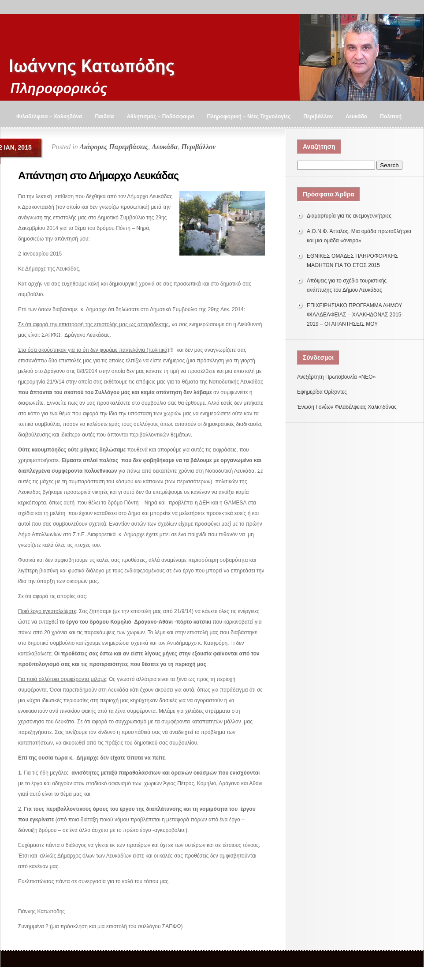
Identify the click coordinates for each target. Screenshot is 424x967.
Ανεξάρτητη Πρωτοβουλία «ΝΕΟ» (336, 377)
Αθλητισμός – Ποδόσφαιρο (160, 116)
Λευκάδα (356, 116)
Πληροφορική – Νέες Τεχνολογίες (249, 116)
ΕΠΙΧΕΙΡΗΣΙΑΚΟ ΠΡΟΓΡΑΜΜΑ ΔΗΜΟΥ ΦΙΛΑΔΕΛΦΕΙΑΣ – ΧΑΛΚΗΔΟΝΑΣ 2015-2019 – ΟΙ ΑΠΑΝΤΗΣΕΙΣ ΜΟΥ (355, 314)
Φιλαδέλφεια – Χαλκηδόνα (49, 116)
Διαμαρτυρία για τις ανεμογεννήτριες (349, 216)
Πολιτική (391, 116)
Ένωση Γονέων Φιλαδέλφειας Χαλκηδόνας (347, 407)
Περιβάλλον (318, 116)
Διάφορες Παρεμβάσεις (114, 147)
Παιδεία (104, 116)
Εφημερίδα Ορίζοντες (322, 392)
